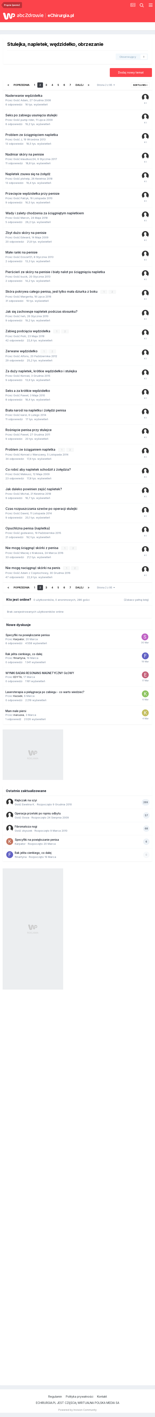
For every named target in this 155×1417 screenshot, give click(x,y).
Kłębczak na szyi (26, 800)
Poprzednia (21, 84)
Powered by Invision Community (77, 1409)
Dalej (79, 84)
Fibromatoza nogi (26, 826)
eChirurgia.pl (61, 15)
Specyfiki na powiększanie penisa (27, 635)
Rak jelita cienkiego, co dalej (23, 654)
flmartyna (19, 658)
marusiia (18, 714)
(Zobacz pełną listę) (136, 599)
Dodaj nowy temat (131, 72)
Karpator (18, 639)
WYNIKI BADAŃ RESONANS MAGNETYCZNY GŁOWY (39, 673)
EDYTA (17, 677)
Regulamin (55, 1396)
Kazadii (17, 695)
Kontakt (102, 1396)
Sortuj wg (140, 85)
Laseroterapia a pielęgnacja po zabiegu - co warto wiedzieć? (44, 692)
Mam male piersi (15, 711)
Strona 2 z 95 (106, 84)
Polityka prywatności (79, 1396)
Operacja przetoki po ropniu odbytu (38, 813)
